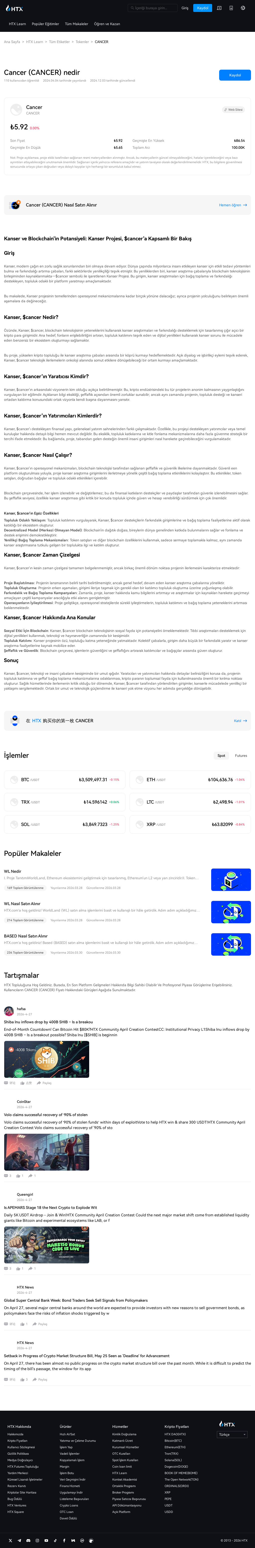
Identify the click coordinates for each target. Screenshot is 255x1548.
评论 (12, 1083)
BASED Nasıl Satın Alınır (26, 936)
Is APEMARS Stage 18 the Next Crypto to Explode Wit (50, 1207)
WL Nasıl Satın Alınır (22, 903)
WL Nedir (12, 871)
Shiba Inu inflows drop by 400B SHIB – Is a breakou (48, 1022)
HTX (36, 720)
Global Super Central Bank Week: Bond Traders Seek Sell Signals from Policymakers (76, 1300)
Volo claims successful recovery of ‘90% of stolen (46, 1115)
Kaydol (235, 75)
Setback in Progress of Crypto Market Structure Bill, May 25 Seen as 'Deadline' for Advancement (87, 1356)
